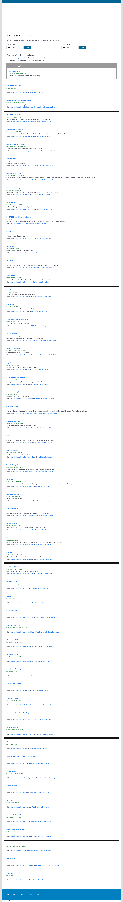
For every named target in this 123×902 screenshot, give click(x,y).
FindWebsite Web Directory (15, 144)
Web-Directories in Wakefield (46, 734)
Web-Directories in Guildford (40, 588)
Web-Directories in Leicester (45, 398)
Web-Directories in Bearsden (49, 413)
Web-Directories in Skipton (45, 428)
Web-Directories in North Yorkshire (23, 121)
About (22, 894)
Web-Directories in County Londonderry (24, 340)
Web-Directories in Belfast (48, 340)
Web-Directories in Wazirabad (39, 763)
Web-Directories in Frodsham (42, 836)
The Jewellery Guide (13, 348)
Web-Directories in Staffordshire (22, 559)
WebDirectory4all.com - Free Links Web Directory (22, 756)
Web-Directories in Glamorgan (21, 282)
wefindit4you (10, 275)
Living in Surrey (11, 581)
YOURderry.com (11, 333)
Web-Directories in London (20, 180)
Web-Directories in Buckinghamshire (23, 151)
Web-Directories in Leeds (44, 209)
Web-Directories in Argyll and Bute (23, 573)
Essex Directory (11, 785)
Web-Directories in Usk (38, 223)
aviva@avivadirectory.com (15, 669)
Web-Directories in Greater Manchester (24, 850)
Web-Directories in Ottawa (40, 676)
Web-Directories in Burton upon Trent (45, 267)
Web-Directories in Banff (43, 544)
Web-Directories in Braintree (40, 792)
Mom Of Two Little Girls (14, 115)
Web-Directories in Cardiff (42, 282)
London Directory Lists (14, 173)
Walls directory (11, 202)
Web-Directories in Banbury (43, 238)
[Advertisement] (61, 16)
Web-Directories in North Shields (47, 355)
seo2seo (9, 800)
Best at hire (10, 304)
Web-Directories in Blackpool (43, 501)
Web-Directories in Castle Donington (47, 632)
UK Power (9, 231)
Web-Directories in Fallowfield (49, 850)
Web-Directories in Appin (44, 573)
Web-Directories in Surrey (20, 326)
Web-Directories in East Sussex (22, 486)
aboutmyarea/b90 (12, 654)
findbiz (8, 596)
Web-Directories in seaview (43, 442)
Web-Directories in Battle (43, 486)
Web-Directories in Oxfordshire (21, 165)
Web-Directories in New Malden (41, 821)
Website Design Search (14, 465)
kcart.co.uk (10, 844)
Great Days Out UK (15, 71)
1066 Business (11, 858)
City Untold (10, 363)
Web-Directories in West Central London (44, 180)
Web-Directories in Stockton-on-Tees (43, 107)
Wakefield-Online (12, 727)
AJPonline (9, 873)
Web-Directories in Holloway (41, 807)
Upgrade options (17, 58)
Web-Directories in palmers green (42, 530)
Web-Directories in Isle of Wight (22, 442)
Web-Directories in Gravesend (39, 880)
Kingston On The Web (13, 815)
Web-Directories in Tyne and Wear (23, 355)
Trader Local (10, 260)
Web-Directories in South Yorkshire (23, 457)
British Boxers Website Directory (17, 377)
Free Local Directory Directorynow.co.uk (19, 188)
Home (7, 894)
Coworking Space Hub (13, 85)
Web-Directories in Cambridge (46, 778)
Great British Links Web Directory (17, 713)
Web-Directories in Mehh (44, 457)
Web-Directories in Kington (39, 326)
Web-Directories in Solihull (43, 661)
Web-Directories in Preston (42, 136)
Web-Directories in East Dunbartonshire (24, 413)
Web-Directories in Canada (20, 676)
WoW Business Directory (14, 129)
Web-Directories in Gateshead (46, 617)
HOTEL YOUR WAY (12, 567)
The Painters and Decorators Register (19, 100)
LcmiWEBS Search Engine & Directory (19, 217)
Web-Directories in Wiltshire (20, 253)
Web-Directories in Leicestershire (22, 398)
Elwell (8, 435)
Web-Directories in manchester (38, 384)
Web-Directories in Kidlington (43, 165)
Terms (39, 894)
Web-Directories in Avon (19, 92)
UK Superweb (11, 771)
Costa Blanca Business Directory (17, 319)
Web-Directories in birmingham (44, 646)
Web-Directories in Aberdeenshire (22, 544)
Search (15, 894)
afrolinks (9, 742)
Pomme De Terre (12, 450)
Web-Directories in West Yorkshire (22, 209)
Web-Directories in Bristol (38, 92)
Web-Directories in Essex (20, 748)
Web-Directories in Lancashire (21, 136)
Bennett (9, 552)
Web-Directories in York (44, 121)
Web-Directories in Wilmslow (42, 296)
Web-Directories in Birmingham (22, 646)
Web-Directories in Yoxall (43, 705)
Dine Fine (9, 290)
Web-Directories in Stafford (43, 559)
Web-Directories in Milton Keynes (48, 151)
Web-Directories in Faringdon (41, 194)
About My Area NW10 (13, 683)
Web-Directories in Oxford (42, 719)
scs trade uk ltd (11, 523)
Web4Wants (10, 246)
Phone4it (9, 538)
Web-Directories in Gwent (20, 223)
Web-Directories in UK (19, 384)
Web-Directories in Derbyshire (21, 267)
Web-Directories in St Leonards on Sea (47, 865)
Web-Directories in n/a (39, 603)
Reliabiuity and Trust (13, 421)
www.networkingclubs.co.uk (15, 392)
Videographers (11, 158)
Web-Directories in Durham (20, 107)
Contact (30, 894)
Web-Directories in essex (39, 748)
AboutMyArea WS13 (13, 698)
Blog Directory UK (12, 508)
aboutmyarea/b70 (12, 640)
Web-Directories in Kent (19, 880)
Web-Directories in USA (19, 763)
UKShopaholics (11, 610)
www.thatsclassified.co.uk (15, 829)
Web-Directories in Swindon (41, 253)
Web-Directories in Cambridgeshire (23, 778)
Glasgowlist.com (12, 406)
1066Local (9, 479)
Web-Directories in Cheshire (21, 296)
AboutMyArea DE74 (13, 625)
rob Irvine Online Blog (13, 494)
